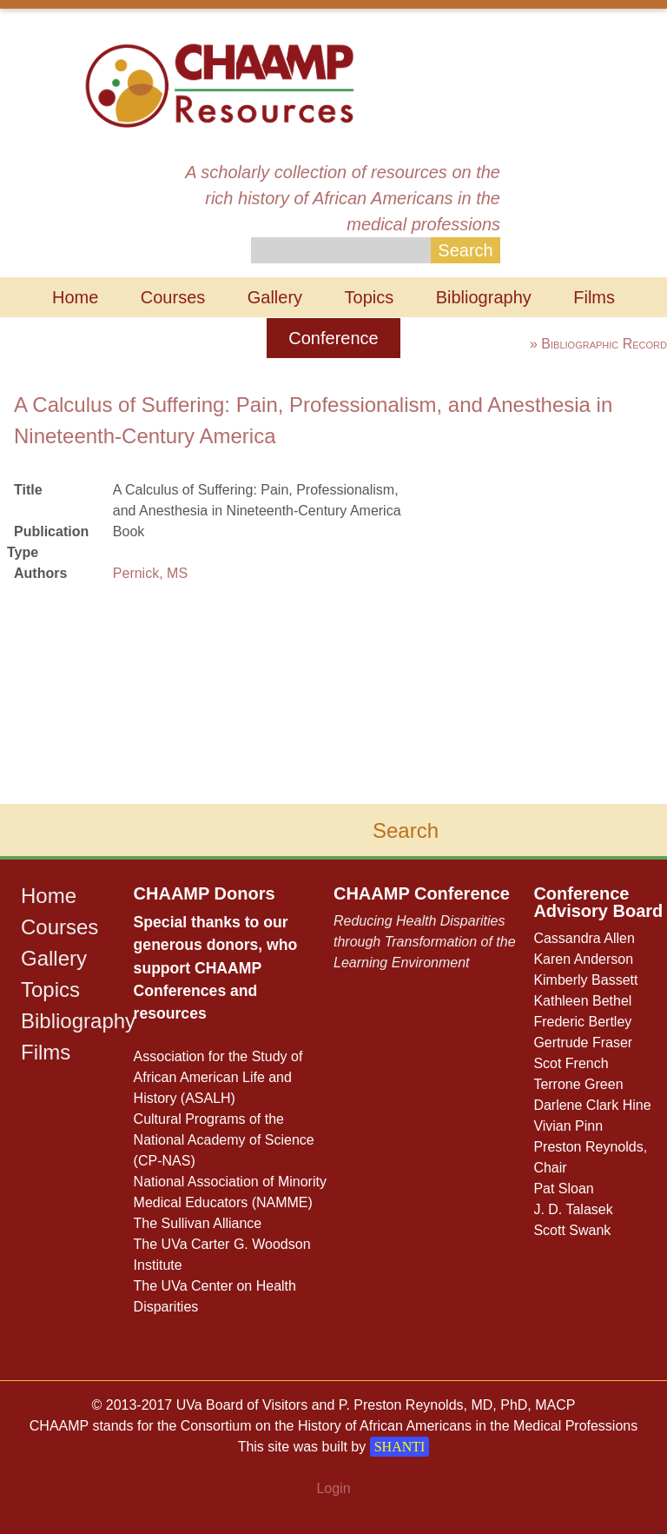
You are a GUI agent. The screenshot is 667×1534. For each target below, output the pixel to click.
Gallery (275, 297)
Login (333, 1488)
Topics (369, 297)
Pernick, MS (150, 573)
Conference (333, 338)
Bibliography (484, 297)
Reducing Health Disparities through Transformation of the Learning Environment (425, 941)
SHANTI (400, 1446)
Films (594, 297)
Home (75, 297)
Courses (173, 297)
